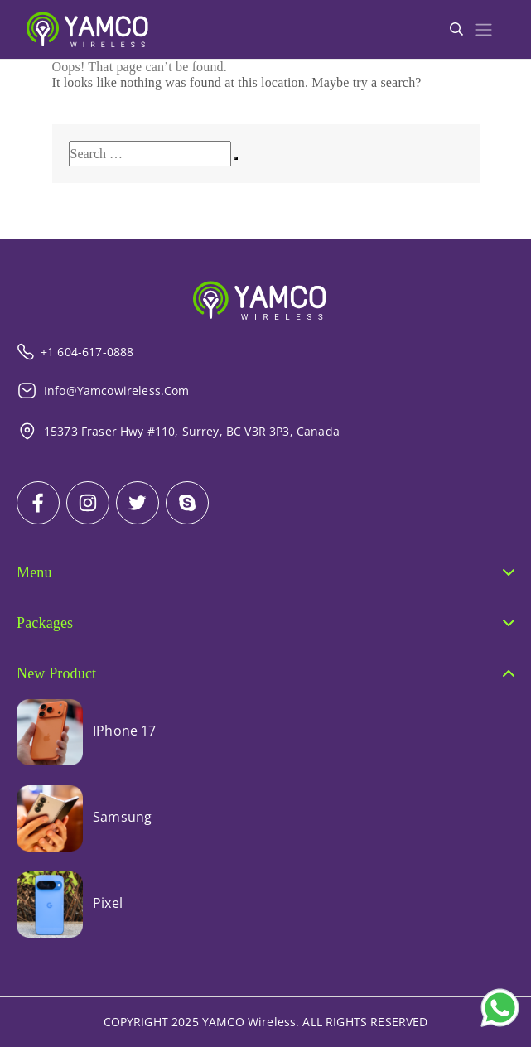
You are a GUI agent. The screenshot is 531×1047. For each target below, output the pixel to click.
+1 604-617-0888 (75, 351)
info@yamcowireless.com (103, 390)
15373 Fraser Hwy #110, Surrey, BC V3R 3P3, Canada (178, 431)
